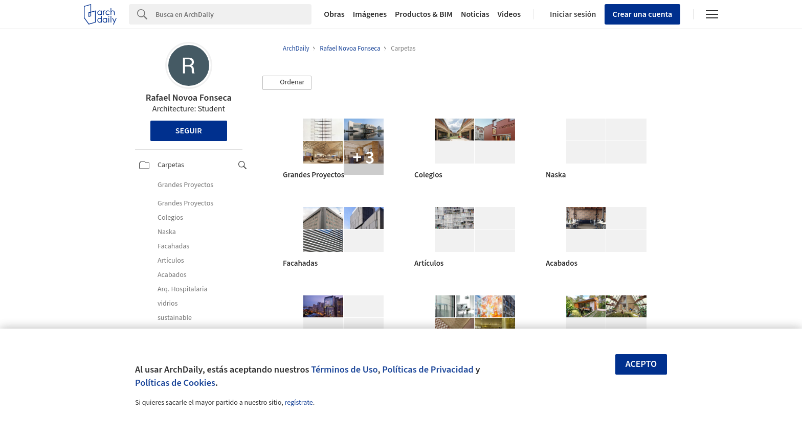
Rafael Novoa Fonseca (189, 97)
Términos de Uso (344, 369)
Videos (509, 14)
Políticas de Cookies (175, 382)
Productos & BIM (424, 14)
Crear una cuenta (643, 14)
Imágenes (370, 14)
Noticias (475, 14)
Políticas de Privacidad (428, 369)
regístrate (298, 403)
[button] (286, 83)
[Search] (233, 14)
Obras (334, 14)
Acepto (641, 364)
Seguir (188, 130)
